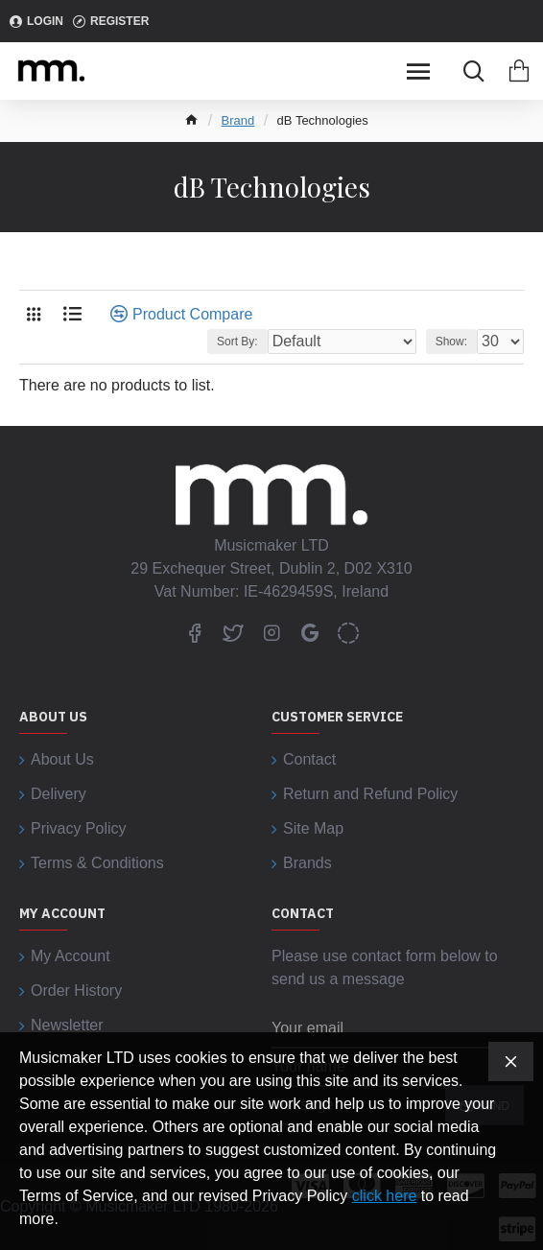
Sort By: (237, 341)
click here (384, 1196)
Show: (451, 341)
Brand (238, 120)
